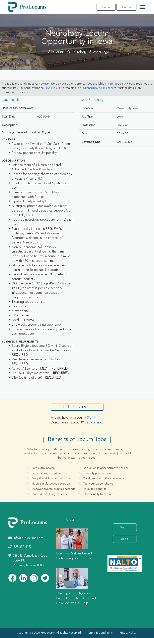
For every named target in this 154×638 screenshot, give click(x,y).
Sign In (106, 7)
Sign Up (126, 7)
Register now (94, 422)
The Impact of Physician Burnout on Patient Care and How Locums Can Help (76, 598)
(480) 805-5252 (53, 88)
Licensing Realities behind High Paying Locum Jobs (74, 556)
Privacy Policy (128, 632)
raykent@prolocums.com (97, 88)
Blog (70, 519)
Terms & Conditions (100, 632)
